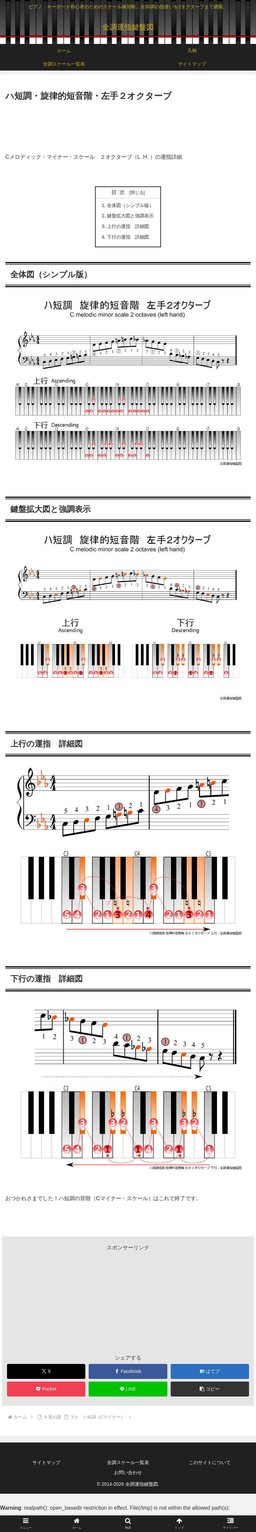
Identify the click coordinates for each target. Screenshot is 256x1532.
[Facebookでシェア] (128, 1371)
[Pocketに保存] (46, 1389)
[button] (210, 1389)
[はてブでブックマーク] (210, 1371)
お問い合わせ (128, 1472)
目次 (119, 192)
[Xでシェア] (46, 1371)
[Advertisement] (128, 121)
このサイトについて (210, 1462)
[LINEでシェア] (128, 1389)
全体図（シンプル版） (130, 205)
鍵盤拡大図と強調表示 (130, 215)
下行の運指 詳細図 (128, 237)
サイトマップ (46, 1462)
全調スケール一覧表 (128, 1462)
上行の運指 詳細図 (128, 226)
